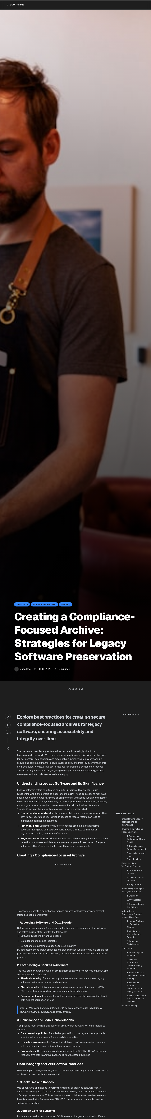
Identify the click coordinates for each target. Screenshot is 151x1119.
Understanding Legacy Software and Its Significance (132, 822)
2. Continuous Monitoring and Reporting (134, 934)
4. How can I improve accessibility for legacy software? (135, 987)
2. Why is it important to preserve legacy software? (134, 964)
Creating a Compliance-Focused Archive (133, 830)
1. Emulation (132, 895)
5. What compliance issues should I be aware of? (136, 998)
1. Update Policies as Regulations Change (135, 924)
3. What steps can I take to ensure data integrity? (136, 975)
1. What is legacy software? (135, 954)
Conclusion (127, 948)
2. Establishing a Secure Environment (136, 847)
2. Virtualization (134, 900)
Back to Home (15, 4)
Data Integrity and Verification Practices (132, 865)
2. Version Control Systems (135, 879)
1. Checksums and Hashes (135, 872)
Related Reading (129, 1005)
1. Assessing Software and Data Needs (136, 839)
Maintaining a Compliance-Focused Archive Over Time (132, 914)
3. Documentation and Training (135, 905)
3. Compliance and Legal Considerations (136, 856)
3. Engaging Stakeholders (133, 943)
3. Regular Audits (135, 884)
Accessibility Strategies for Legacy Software (133, 890)
